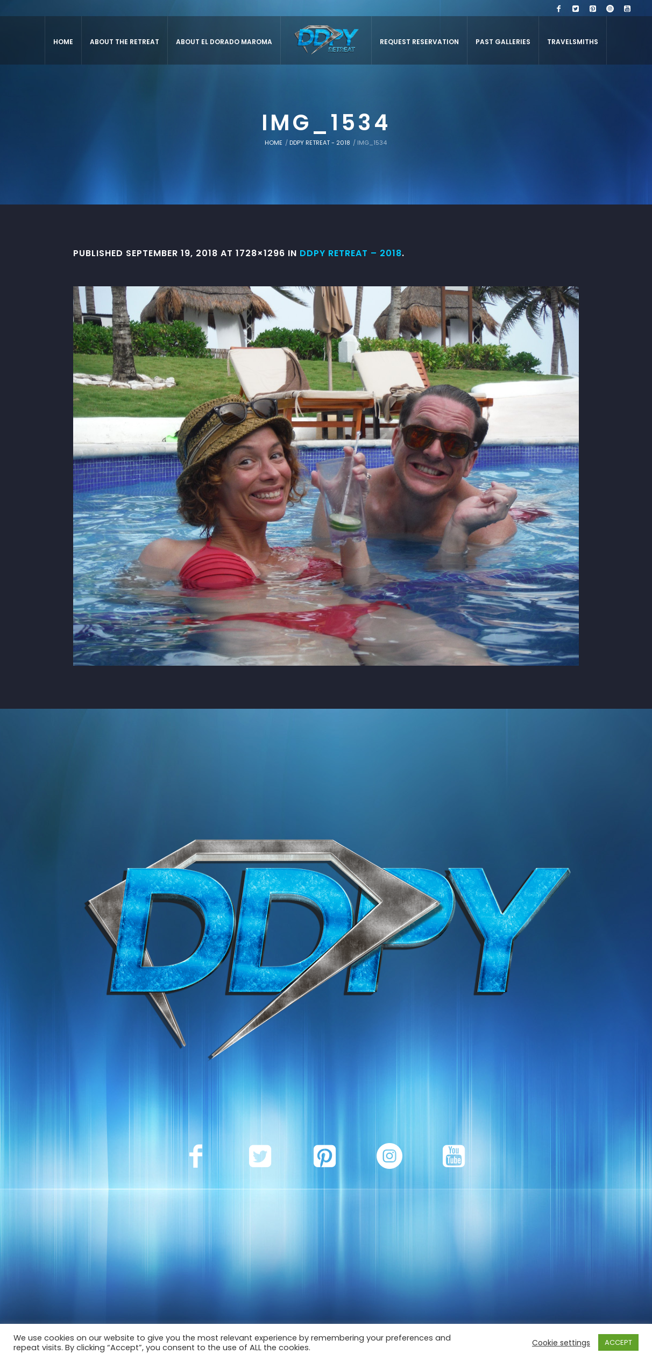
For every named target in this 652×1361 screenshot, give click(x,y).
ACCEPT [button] (618, 1342)
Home (273, 142)
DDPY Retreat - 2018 (319, 142)
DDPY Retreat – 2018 (351, 253)
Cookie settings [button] (561, 1342)
